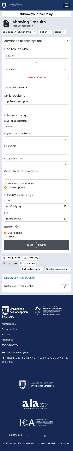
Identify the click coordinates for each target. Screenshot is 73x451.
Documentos (9, 329)
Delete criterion (37, 77)
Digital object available (17, 133)
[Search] (36, 56)
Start (7, 200)
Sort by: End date (31, 269)
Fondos (6, 334)
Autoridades (9, 324)
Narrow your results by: (36, 14)
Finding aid (10, 146)
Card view (10, 263)
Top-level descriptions (21, 183)
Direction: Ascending (57, 269)
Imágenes (7, 339)
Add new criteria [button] (15, 87)
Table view (27, 263)
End (6, 213)
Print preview (11, 257)
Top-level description (16, 101)
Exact (11, 236)
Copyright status (14, 158)
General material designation (21, 171)
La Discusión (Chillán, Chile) (19, 278)
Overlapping (15, 233)
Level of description (15, 121)
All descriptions (16, 187)
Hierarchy (31, 257)
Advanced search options (23, 41)
